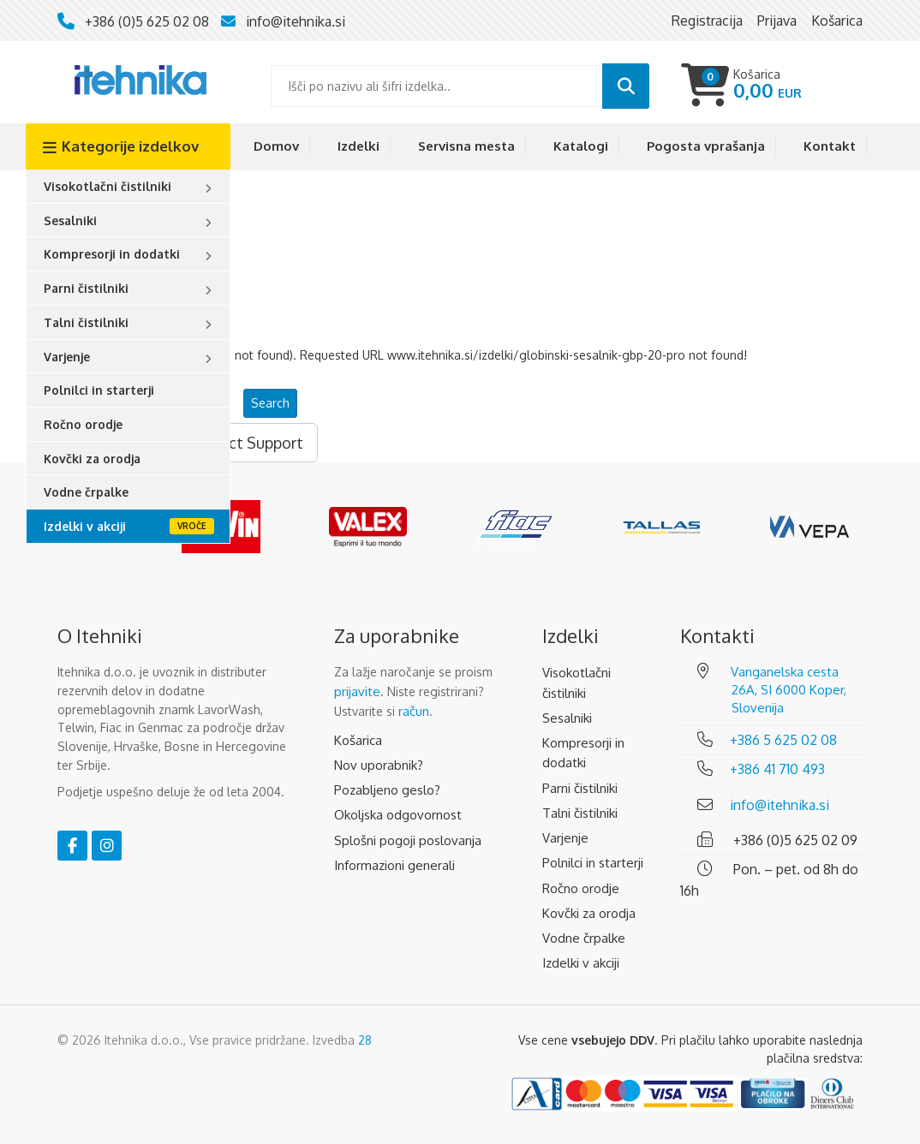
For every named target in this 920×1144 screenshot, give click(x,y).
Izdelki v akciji (85, 526)
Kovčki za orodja (92, 458)
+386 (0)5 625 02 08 (147, 21)
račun (413, 711)
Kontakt (830, 146)
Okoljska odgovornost (398, 815)
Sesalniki (70, 220)
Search (270, 403)
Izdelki (358, 146)
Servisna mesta (466, 146)
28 (365, 1040)
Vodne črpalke (86, 492)
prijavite (357, 691)
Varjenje (67, 356)
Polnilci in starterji (99, 390)
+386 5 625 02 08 (783, 739)
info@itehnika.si (295, 21)
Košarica (358, 740)
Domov (276, 146)
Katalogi (580, 146)
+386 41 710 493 (777, 769)
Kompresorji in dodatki (112, 254)
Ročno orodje (83, 424)
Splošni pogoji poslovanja (407, 840)
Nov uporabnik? (378, 765)
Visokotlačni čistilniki (107, 186)
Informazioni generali (394, 865)
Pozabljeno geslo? (387, 790)
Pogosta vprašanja (706, 146)
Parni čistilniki (86, 288)
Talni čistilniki (86, 322)
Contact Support (244, 442)
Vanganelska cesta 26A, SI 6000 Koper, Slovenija (788, 690)
